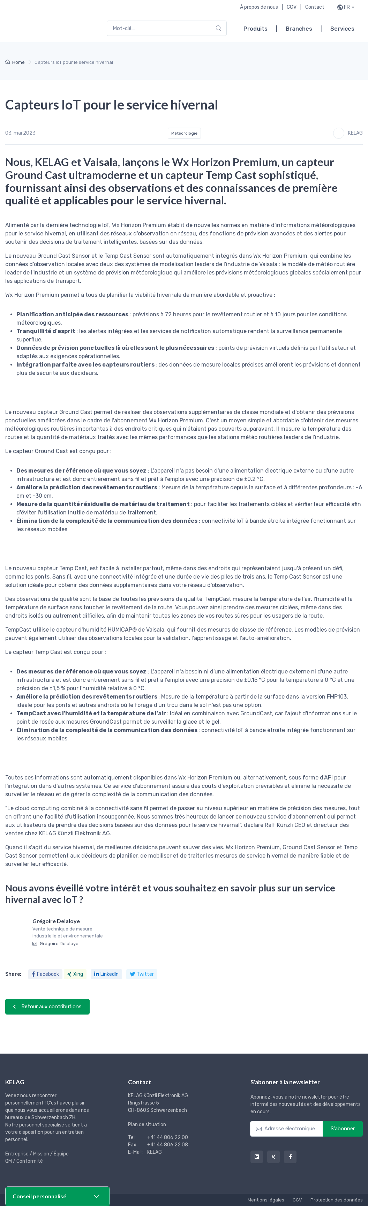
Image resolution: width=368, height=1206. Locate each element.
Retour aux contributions (47, 1006)
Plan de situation (147, 1125)
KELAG (154, 1152)
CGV (291, 7)
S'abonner (343, 1128)
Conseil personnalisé (39, 1196)
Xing (75, 974)
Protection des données (336, 1200)
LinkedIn (106, 974)
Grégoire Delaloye (55, 943)
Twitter (142, 974)
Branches (299, 28)
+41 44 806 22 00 (167, 1137)
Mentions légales (266, 1200)
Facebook (45, 974)
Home (15, 62)
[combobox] (167, 28)
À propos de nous (259, 7)
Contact (314, 7)
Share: (13, 974)
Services (342, 28)
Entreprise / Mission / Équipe (37, 1154)
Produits (255, 28)
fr (347, 7)
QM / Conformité (24, 1161)
